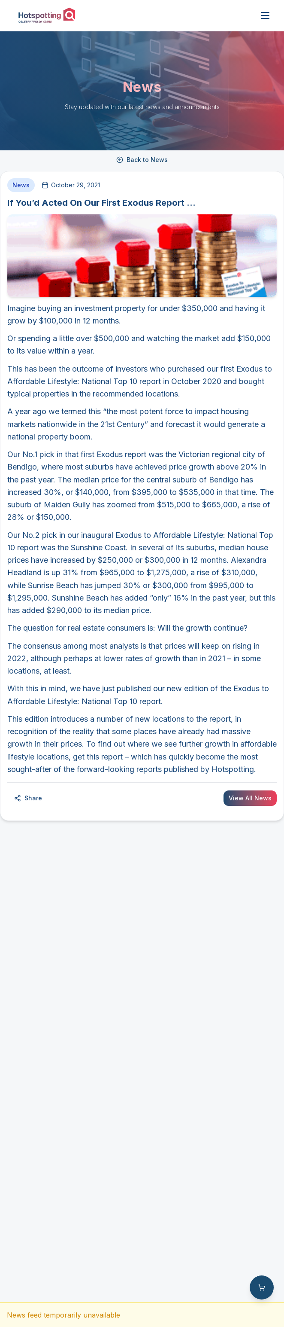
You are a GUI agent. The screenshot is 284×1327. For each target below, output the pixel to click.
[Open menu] (265, 15)
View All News (250, 798)
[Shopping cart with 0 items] (262, 1287)
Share (28, 798)
